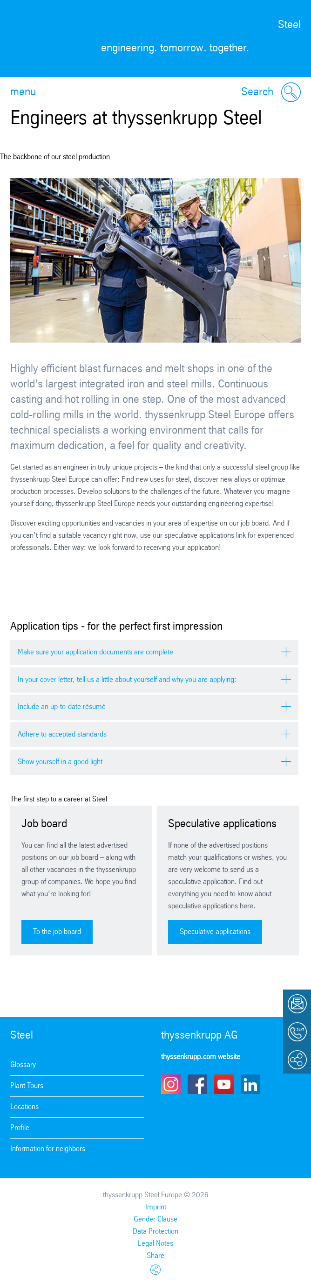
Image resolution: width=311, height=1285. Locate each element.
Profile (19, 1127)
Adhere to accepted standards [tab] (62, 734)
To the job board (57, 931)
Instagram (171, 1084)
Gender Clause (155, 1219)
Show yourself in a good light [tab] (60, 761)
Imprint (155, 1207)
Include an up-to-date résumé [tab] (62, 706)
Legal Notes (155, 1243)
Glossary (23, 1064)
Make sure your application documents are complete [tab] (95, 652)
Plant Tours (26, 1085)
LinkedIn (250, 1084)
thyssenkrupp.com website (200, 1056)
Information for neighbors (47, 1148)
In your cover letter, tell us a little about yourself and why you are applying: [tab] (127, 679)
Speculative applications (215, 931)
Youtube (224, 1084)
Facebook (197, 1084)
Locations (24, 1106)
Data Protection (155, 1231)
